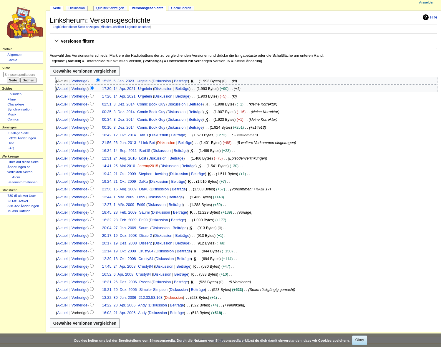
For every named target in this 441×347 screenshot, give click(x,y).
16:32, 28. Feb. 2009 (119, 220)
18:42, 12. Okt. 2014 (119, 135)
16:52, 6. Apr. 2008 (118, 274)
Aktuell (62, 89)
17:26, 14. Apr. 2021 (119, 96)
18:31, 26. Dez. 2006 (119, 282)
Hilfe (429, 17)
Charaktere (15, 104)
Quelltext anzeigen (110, 8)
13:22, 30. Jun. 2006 (119, 298)
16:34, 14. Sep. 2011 (119, 151)
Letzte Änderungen (21, 138)
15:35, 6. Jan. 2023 (118, 81)
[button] (243, 41)
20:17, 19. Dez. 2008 (119, 236)
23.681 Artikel (17, 201)
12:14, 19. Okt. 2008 (119, 251)
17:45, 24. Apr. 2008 (119, 266)
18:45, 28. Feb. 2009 (119, 212)
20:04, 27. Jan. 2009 (119, 228)
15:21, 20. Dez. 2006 (119, 290)
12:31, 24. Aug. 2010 (119, 158)
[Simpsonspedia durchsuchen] (21, 74)
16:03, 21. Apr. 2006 (119, 313)
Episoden (14, 94)
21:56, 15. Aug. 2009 (119, 189)
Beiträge (181, 81)
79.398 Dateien (18, 211)
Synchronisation (19, 109)
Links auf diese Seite (23, 162)
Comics (13, 119)
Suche (6, 68)
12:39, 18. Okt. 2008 (119, 259)
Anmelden (427, 2)
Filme (11, 99)
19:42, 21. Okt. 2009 (119, 174)
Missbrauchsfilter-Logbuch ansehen (125, 27)
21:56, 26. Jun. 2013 (119, 143)
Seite (57, 8)
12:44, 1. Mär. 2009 (118, 197)
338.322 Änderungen (23, 206)
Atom (16, 177)
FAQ (10, 148)
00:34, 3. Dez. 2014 (118, 120)
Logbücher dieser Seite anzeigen (76, 27)
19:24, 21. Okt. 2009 (119, 182)
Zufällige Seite (18, 133)
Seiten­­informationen (22, 182)
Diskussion (162, 81)
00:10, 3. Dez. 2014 (118, 127)
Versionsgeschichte (148, 8)
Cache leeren (181, 8)
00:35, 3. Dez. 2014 (118, 112)
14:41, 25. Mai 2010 (118, 166)
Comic (12, 60)
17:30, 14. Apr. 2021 (119, 89)
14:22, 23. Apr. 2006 (119, 305)
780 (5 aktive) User (21, 195)
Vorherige (79, 81)
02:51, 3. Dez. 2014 (118, 104)
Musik (11, 114)
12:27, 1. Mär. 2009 (118, 205)
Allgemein (14, 54)
